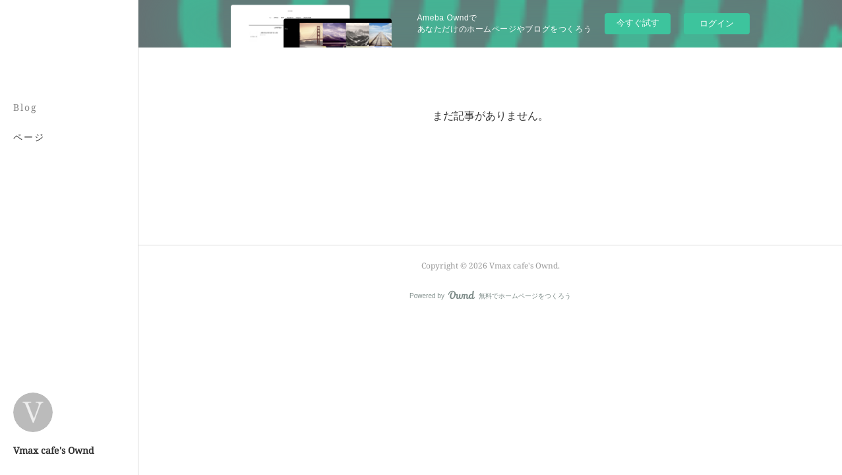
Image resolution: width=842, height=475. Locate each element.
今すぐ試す (637, 23)
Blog (25, 107)
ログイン (717, 23)
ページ (29, 137)
